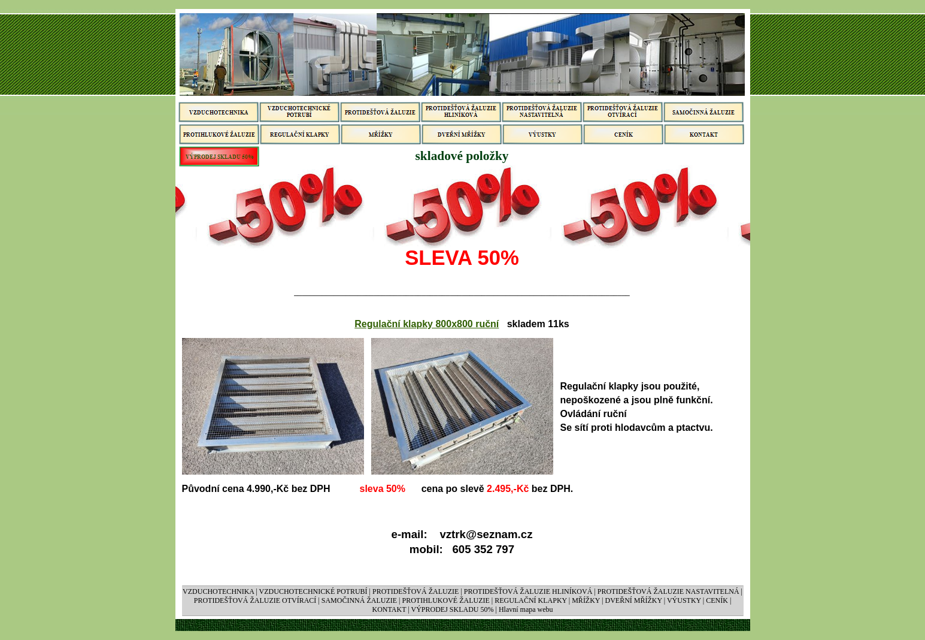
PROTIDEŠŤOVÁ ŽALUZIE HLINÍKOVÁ (528, 591)
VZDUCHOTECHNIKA (218, 591)
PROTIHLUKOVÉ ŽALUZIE (446, 600)
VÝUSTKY (684, 600)
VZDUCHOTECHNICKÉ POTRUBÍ (313, 591)
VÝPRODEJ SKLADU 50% (452, 609)
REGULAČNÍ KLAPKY (531, 600)
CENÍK (717, 600)
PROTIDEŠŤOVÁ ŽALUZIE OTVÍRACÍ (255, 600)
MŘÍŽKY (586, 600)
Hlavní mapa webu (526, 609)
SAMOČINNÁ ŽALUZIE (360, 600)
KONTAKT (389, 609)
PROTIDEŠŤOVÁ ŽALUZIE (415, 591)
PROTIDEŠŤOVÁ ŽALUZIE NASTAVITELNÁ (668, 591)
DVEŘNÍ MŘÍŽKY (633, 600)
